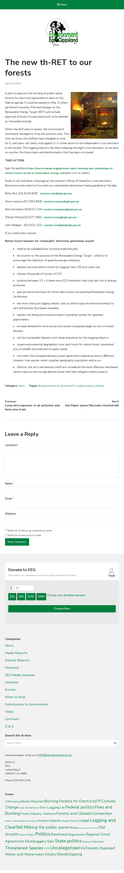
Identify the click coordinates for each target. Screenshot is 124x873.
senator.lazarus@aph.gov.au (62, 202)
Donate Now (62, 613)
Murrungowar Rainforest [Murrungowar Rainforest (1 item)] (88, 832)
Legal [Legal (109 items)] (84, 824)
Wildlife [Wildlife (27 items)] (50, 858)
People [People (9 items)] (30, 839)
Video (9, 714)
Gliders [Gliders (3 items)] (8, 825)
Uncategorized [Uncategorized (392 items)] (64, 852)
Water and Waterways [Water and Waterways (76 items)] (24, 858)
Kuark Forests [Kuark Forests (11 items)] (70, 825)
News (21, 386)
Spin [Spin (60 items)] (50, 845)
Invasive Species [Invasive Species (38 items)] (49, 824)
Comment (12, 446)
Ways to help (15, 700)
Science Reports (17, 663)
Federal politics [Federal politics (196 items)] (79, 811)
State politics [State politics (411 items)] (68, 845)
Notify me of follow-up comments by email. (30, 533)
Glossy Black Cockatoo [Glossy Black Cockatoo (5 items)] (24, 825)
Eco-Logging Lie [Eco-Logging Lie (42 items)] (52, 811)
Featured (12, 670)
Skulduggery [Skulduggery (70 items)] (35, 845)
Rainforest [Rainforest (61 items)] (59, 838)
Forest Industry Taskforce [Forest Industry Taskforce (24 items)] (38, 818)
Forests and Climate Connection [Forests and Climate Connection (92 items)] (84, 817)
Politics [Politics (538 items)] (42, 838)
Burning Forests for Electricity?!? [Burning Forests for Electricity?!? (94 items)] (72, 805)
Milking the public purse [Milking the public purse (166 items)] (46, 831)
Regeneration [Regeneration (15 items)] (76, 839)
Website (10, 516)
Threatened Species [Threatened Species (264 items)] (24, 852)
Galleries (12, 685)
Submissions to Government (26, 707)
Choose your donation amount (66, 600)
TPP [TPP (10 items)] (47, 853)
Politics (106, 386)
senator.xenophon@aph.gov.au (63, 210)
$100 (31, 601)
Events (10, 692)
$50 (21, 601)
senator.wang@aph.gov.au (61, 217)
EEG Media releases (20, 678)
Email (9, 500)
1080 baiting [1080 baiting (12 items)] (12, 806)
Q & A (9, 729)
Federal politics (90, 386)
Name (9, 485)
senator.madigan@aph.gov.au (63, 225)
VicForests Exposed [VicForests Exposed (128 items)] (97, 852)
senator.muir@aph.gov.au (56, 194)
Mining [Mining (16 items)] (73, 832)
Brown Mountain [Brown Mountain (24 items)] (32, 806)
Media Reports (16, 656)
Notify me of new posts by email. (24, 537)
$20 (12, 601)
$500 (41, 601)
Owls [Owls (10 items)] (22, 839)
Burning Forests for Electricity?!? (59, 386)
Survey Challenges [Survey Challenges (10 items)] (93, 846)
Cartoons (12, 722)
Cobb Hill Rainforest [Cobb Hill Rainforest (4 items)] (29, 811)
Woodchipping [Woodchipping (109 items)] (69, 858)
